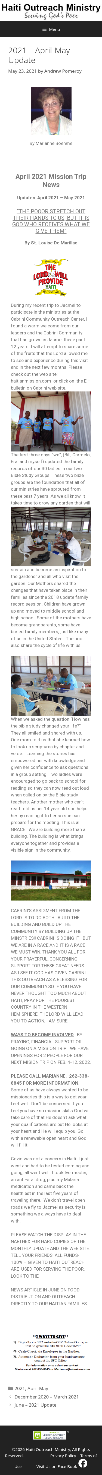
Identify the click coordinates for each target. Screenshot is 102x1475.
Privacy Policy (63, 1455)
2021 (19, 1388)
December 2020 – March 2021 (46, 1397)
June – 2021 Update (35, 1405)
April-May (37, 1388)
